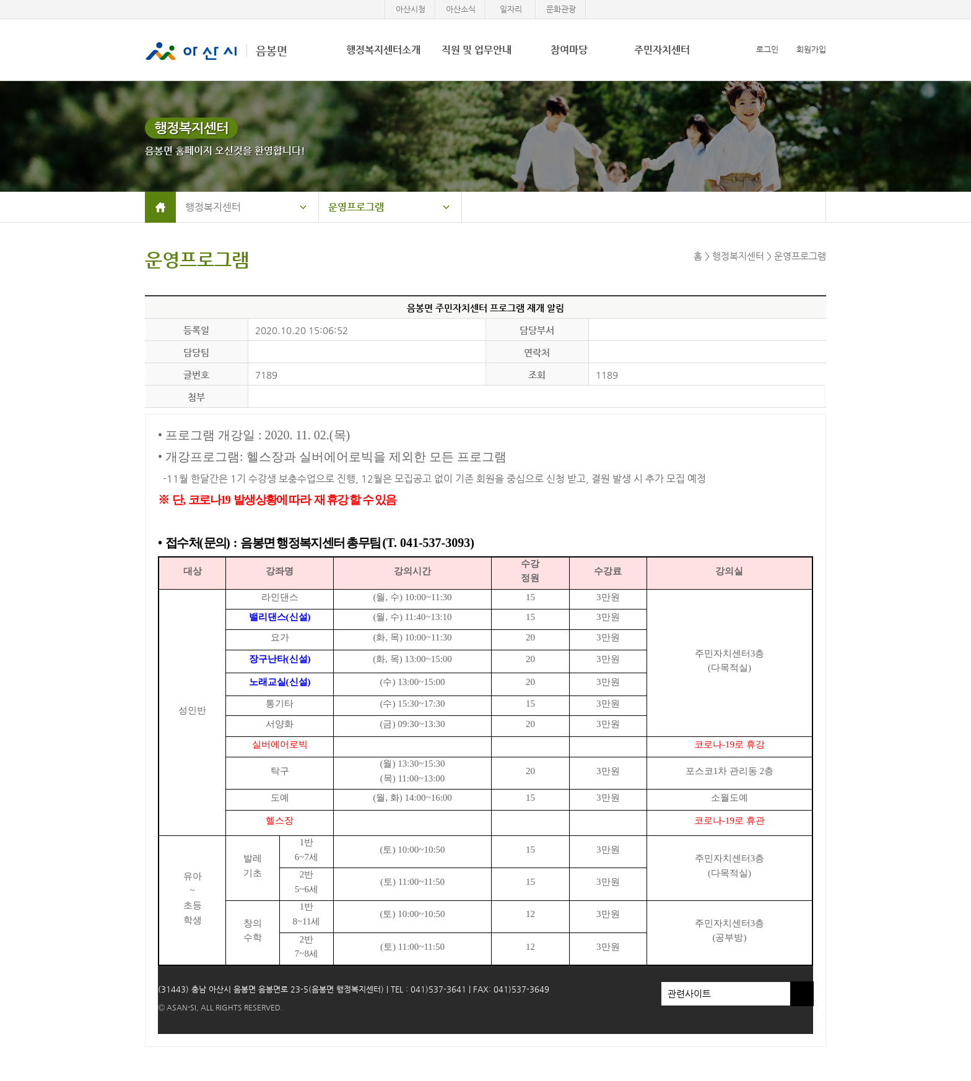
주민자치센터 (662, 50)
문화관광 (561, 9)
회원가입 (811, 49)
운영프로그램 (356, 207)
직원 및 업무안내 (477, 50)
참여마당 (569, 50)
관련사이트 (725, 994)
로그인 (767, 49)
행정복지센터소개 (383, 50)
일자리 (511, 9)
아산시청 (410, 9)
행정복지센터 (213, 207)
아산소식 (461, 9)
